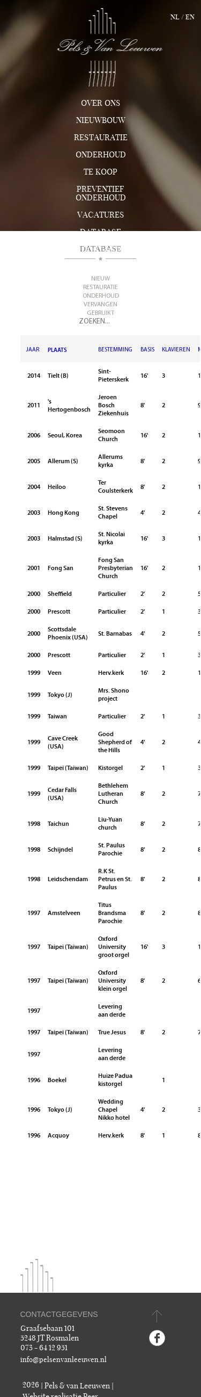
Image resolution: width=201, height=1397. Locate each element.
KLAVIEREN (176, 350)
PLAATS (57, 350)
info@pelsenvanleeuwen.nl (63, 1360)
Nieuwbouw (100, 120)
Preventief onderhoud (101, 193)
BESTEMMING (115, 350)
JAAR (33, 350)
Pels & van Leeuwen (77, 1386)
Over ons (101, 103)
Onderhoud (101, 154)
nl (175, 17)
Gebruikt (100, 313)
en (190, 17)
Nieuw (100, 279)
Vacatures (100, 215)
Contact (100, 250)
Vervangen (100, 304)
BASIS (147, 350)
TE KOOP (100, 172)
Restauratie (101, 137)
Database (100, 232)
